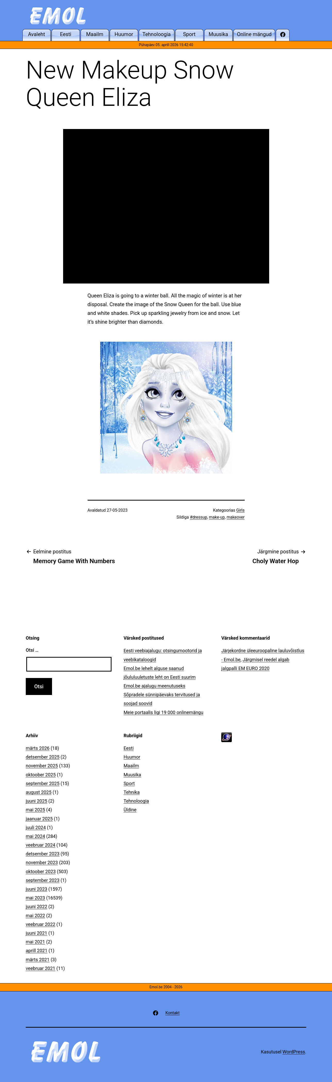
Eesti (129, 748)
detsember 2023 (42, 853)
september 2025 (42, 783)
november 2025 (42, 765)
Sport (129, 783)
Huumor (132, 757)
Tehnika (132, 792)
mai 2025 (35, 809)
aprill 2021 (36, 950)
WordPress (294, 1051)
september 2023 (42, 880)
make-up (217, 517)
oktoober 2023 (41, 871)
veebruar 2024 (40, 845)
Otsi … (32, 650)
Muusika (132, 774)
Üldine (130, 809)
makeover (236, 517)
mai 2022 (35, 915)
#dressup (198, 517)
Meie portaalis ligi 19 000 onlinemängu (163, 712)
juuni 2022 (36, 906)
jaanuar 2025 (39, 818)
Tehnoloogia (136, 801)
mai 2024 (35, 836)
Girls (240, 510)
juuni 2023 (36, 889)
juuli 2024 (36, 827)
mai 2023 (35, 897)
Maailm (131, 765)
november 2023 (42, 862)
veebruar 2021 (40, 968)
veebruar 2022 (40, 924)
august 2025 (39, 792)
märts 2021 (37, 959)
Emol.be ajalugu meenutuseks (154, 686)
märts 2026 (37, 748)
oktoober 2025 (41, 774)
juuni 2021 (36, 933)
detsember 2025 (42, 757)
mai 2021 (35, 941)
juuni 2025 (36, 801)
